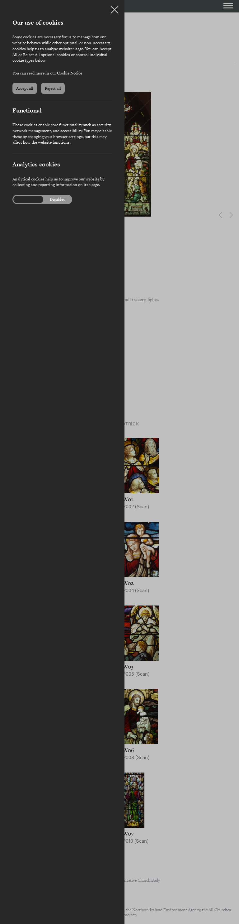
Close (115, 7)
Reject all (53, 88)
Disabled (57, 199)
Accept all (24, 88)
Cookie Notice (69, 73)
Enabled (24, 199)
